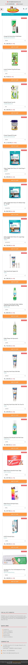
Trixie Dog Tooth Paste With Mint (12, 371)
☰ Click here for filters (8, 14)
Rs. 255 (12, 379)
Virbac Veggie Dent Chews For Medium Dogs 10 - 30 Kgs (14, 203)
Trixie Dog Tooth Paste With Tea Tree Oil (14, 404)
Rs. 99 (11, 76)
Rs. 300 (12, 109)
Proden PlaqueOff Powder (10, 135)
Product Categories (7, 631)
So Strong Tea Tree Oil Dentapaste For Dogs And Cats (14, 570)
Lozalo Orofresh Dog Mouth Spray (12, 69)
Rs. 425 (12, 544)
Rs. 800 (12, 245)
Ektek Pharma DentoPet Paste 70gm (12, 470)
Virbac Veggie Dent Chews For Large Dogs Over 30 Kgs (14, 237)
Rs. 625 (12, 211)
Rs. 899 (12, 346)
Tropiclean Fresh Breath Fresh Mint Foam (13, 437)
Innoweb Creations (17, 663)
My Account (19, 4)
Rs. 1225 (13, 445)
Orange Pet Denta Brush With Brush (12, 36)
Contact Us (5, 629)
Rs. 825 (12, 313)
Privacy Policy (6, 634)
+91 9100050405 (9, 4)
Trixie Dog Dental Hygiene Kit (11, 271)
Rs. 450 (12, 177)
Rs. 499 (12, 278)
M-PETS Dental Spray (9, 536)
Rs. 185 (12, 43)
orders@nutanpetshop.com (14, 2)
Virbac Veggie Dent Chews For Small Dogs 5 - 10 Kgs (14, 169)
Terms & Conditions (7, 632)
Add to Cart (14, 47)
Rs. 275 (12, 478)
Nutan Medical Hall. (16, 662)
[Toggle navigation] (1, 9)
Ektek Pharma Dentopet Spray (11, 503)
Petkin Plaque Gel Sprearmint (11, 338)
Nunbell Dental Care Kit (9, 102)
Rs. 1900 (14, 142)
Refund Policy (6, 635)
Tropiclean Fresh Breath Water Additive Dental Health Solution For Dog (13, 305)
